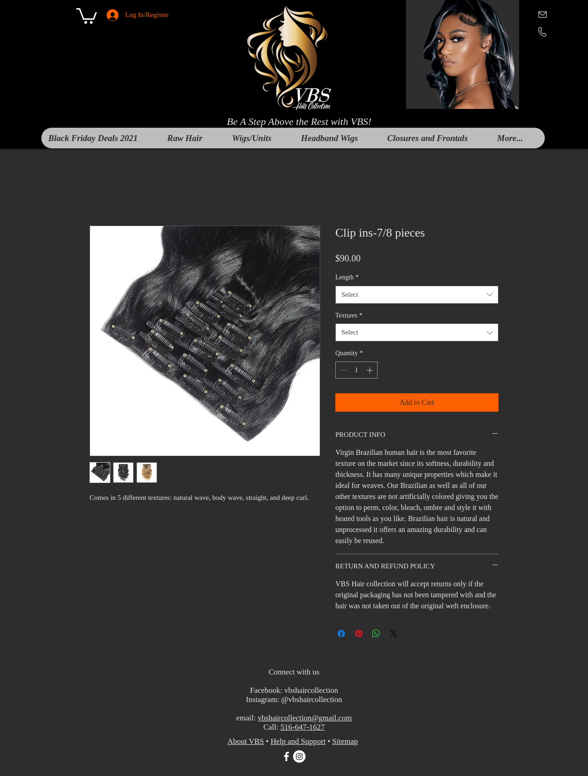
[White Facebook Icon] (286, 756)
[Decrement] (342, 370)
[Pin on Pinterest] (358, 633)
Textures (348, 315)
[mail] (542, 14)
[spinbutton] (356, 370)
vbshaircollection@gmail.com (305, 718)
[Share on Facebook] (341, 633)
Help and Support (298, 741)
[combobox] (416, 295)
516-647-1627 (302, 727)
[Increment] (370, 370)
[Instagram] (299, 756)
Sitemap (345, 741)
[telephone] (542, 31)
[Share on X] (393, 633)
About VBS (245, 741)
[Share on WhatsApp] (376, 633)
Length (347, 277)
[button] (86, 15)
